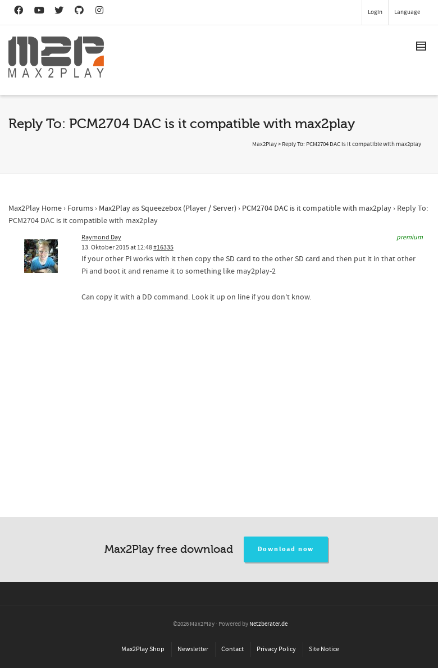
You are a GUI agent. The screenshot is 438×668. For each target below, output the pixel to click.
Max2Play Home (35, 208)
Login (375, 12)
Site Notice (324, 649)
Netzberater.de (268, 624)
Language (407, 12)
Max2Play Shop (143, 649)
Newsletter (192, 649)
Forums (80, 208)
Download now (286, 549)
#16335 (163, 247)
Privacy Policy (276, 649)
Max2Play (264, 144)
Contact (232, 649)
